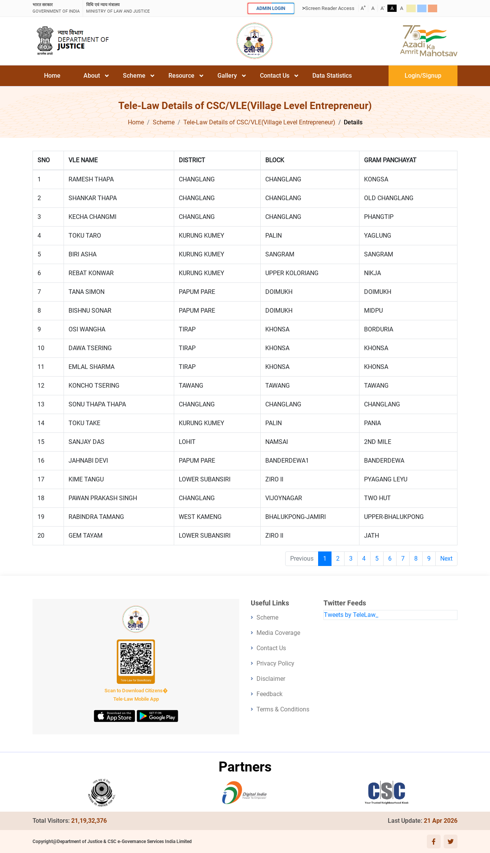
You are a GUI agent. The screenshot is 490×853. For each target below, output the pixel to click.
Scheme (134, 75)
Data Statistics (332, 75)
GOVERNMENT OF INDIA (56, 8)
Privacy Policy (275, 663)
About (91, 75)
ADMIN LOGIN (270, 8)
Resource (181, 75)
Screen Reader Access (329, 8)
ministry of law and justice (118, 8)
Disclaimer (270, 678)
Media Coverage (278, 632)
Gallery (227, 75)
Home (52, 75)
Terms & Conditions (282, 709)
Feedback (269, 694)
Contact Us (274, 75)
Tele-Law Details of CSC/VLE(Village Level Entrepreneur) (259, 122)
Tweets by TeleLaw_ (351, 614)
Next (446, 558)
